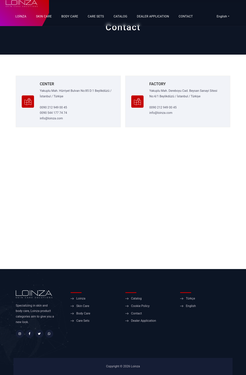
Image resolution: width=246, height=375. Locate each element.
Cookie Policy (140, 306)
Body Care (83, 313)
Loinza (80, 298)
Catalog (136, 298)
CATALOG (120, 16)
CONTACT (186, 16)
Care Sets (82, 320)
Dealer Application (143, 320)
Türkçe (190, 298)
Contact (136, 313)
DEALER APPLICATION (153, 16)
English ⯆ (223, 16)
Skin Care (82, 306)
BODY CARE (69, 16)
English (191, 306)
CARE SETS (96, 16)
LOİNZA (20, 16)
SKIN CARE (44, 16)
